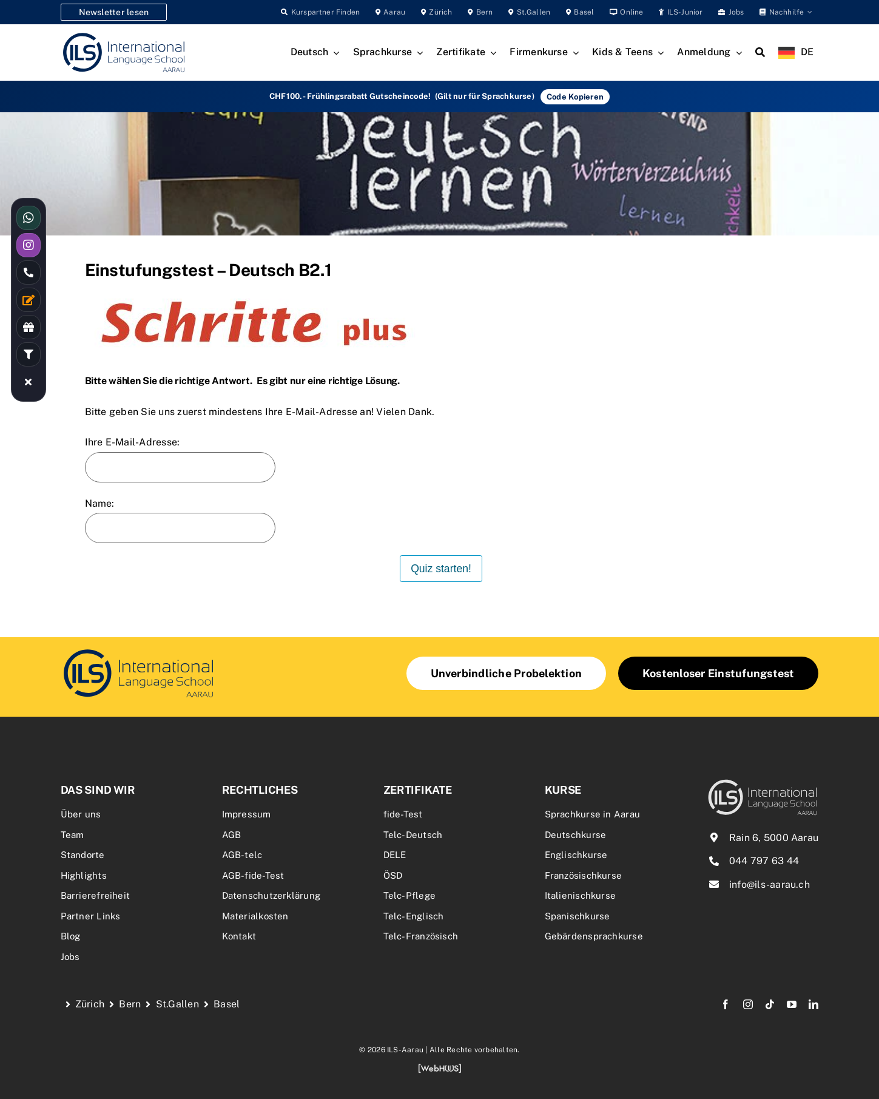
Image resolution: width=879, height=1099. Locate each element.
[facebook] (725, 1004)
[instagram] (748, 1004)
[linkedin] (813, 1004)
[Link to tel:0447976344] (28, 272)
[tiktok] (770, 1004)
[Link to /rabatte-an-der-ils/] (28, 327)
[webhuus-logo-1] (440, 1068)
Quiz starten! (441, 569)
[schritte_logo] (138, 651)
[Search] (760, 53)
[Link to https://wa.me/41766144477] (28, 218)
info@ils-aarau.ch (769, 884)
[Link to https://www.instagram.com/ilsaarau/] (28, 245)
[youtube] (791, 1004)
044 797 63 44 (764, 861)
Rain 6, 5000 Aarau (773, 838)
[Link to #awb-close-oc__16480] (28, 382)
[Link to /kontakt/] (28, 300)
